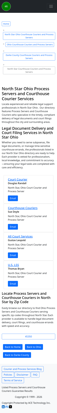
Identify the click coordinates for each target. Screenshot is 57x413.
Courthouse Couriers (22, 208)
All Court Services (20, 236)
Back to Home (13, 347)
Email (13, 198)
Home (6, 23)
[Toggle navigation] (51, 6)
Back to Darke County (17, 355)
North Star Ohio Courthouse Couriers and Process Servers (29, 36)
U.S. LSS (13, 265)
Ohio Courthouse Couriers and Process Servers (30, 44)
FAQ (35, 374)
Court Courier (17, 179)
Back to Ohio (34, 347)
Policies (8, 374)
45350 (28, 336)
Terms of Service (13, 380)
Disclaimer (22, 374)
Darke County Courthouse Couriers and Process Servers (29, 57)
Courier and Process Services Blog (23, 369)
